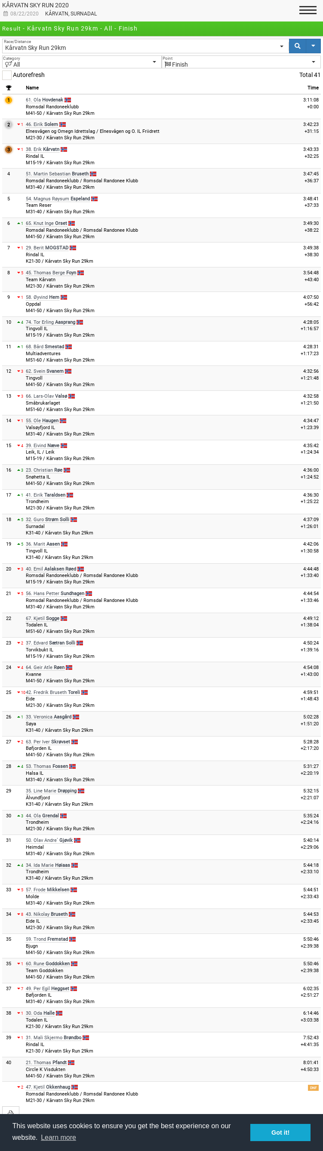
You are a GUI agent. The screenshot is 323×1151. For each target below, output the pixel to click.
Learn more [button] (58, 1137)
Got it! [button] (280, 1132)
